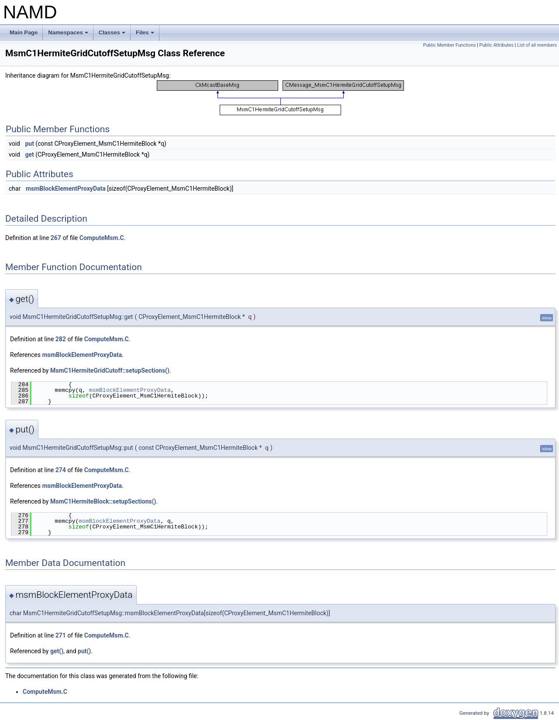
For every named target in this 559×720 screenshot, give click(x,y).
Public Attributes (496, 45)
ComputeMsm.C (101, 237)
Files (145, 35)
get (29, 154)
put (29, 143)
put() (84, 651)
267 (56, 237)
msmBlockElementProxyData (66, 188)
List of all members (537, 45)
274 (60, 469)
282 (60, 339)
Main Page (24, 32)
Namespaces (69, 35)
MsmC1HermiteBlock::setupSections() (103, 501)
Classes (113, 35)
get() (56, 651)
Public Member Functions (449, 45)
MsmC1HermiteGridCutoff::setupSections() (109, 370)
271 (60, 635)
